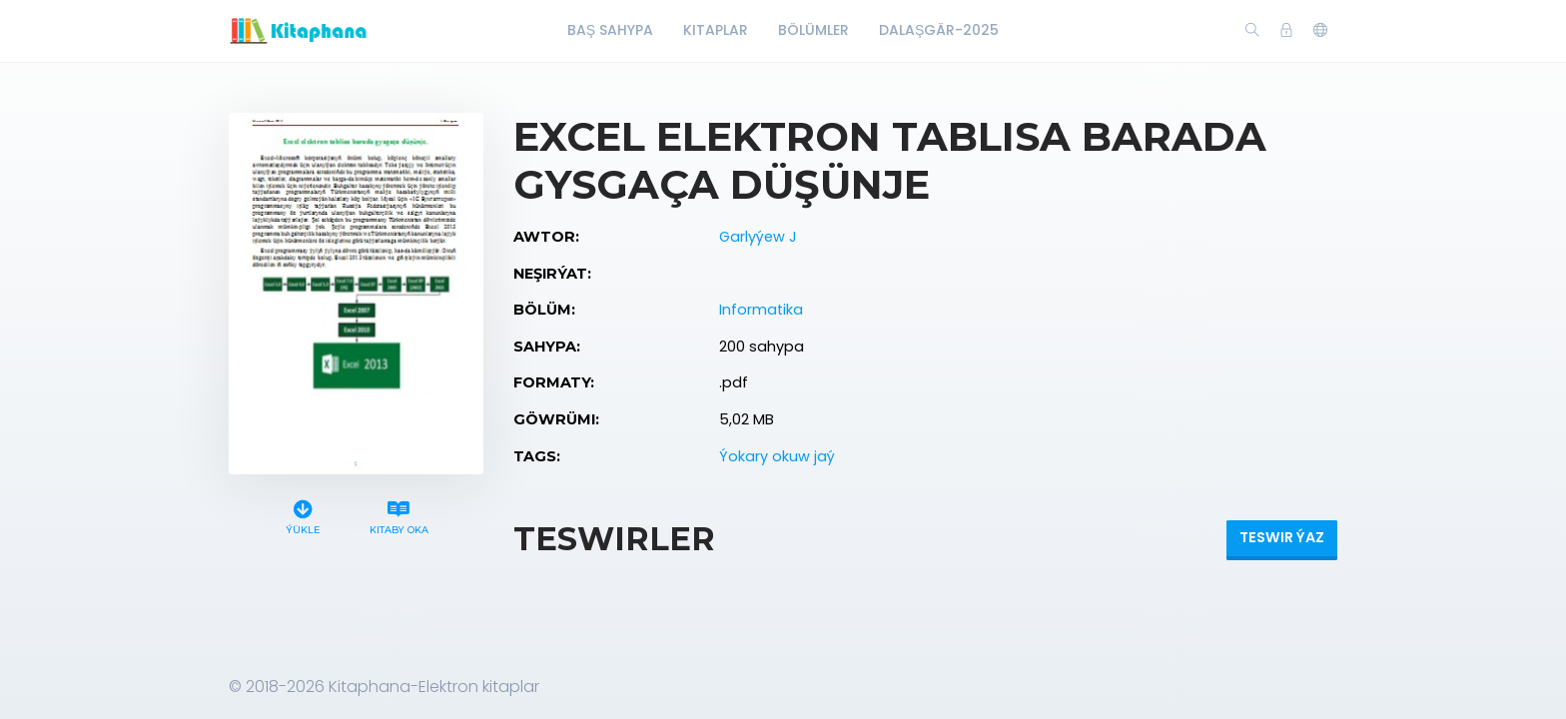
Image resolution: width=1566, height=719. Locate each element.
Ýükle (303, 514)
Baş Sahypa (610, 30)
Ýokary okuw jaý (777, 456)
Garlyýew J (758, 237)
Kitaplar (715, 30)
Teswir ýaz (1281, 537)
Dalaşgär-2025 (939, 30)
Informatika (761, 310)
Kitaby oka (398, 514)
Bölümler (813, 30)
